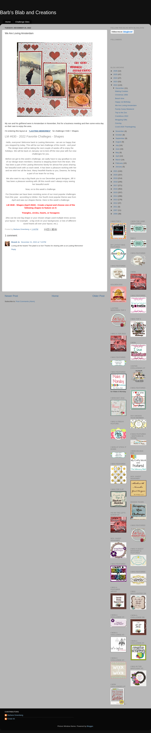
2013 (115, 200)
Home (8, 22)
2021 (115, 171)
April (118, 156)
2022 (115, 85)
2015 (115, 192)
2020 (115, 175)
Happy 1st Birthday (123, 102)
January (119, 167)
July (117, 145)
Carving (118, 123)
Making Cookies (121, 91)
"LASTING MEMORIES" (40, 131)
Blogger (90, 726)
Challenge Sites (22, 22)
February (119, 163)
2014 (115, 196)
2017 (115, 185)
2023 (115, 82)
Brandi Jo (15, 242)
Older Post (98, 295)
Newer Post (11, 295)
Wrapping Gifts (121, 120)
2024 (115, 78)
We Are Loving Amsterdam (126, 105)
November (120, 131)
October (119, 135)
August (119, 142)
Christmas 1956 (121, 95)
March (118, 160)
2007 (115, 210)
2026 (115, 71)
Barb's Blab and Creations (28, 12)
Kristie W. (11, 719)
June (118, 149)
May (117, 152)
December (120, 88)
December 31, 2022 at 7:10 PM (33, 242)
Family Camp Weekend (124, 109)
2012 (115, 203)
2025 (115, 74)
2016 (115, 189)
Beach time (119, 98)
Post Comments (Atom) (25, 301)
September (120, 138)
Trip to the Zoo (121, 113)
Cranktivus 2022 (121, 116)
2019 (115, 178)
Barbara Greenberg (15, 715)
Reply (13, 249)
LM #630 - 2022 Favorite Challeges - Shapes (34, 136)
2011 (115, 207)
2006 (115, 214)
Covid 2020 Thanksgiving (125, 127)
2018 (115, 182)
